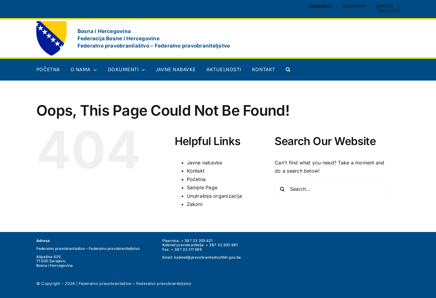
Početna (196, 179)
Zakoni (195, 204)
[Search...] (332, 189)
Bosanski (321, 6)
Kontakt (196, 171)
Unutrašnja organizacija (214, 196)
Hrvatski (354, 6)
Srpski (384, 6)
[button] (288, 70)
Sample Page (202, 187)
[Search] (282, 189)
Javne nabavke (204, 163)
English (389, 11)
